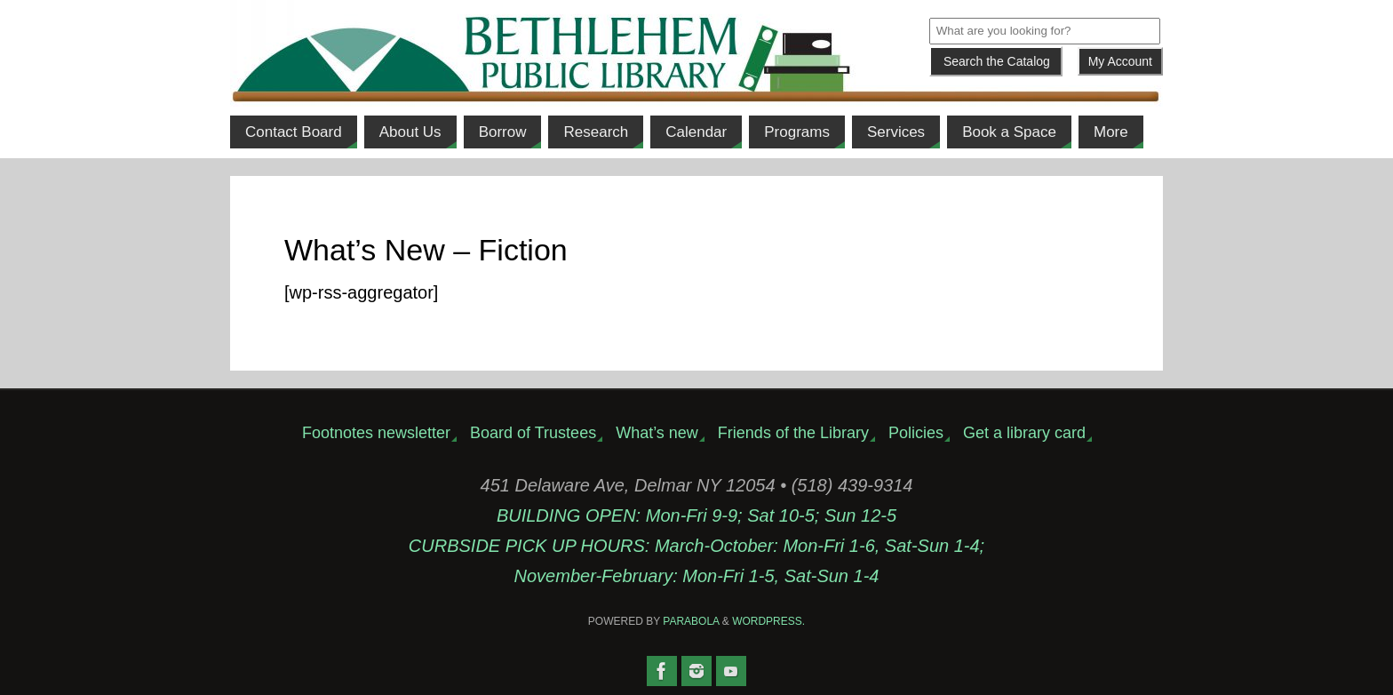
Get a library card (1024, 433)
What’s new (657, 433)
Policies (915, 433)
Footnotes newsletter (376, 433)
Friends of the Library (793, 433)
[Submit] (996, 61)
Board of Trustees (533, 433)
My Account (1120, 61)
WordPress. (768, 621)
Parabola (691, 621)
